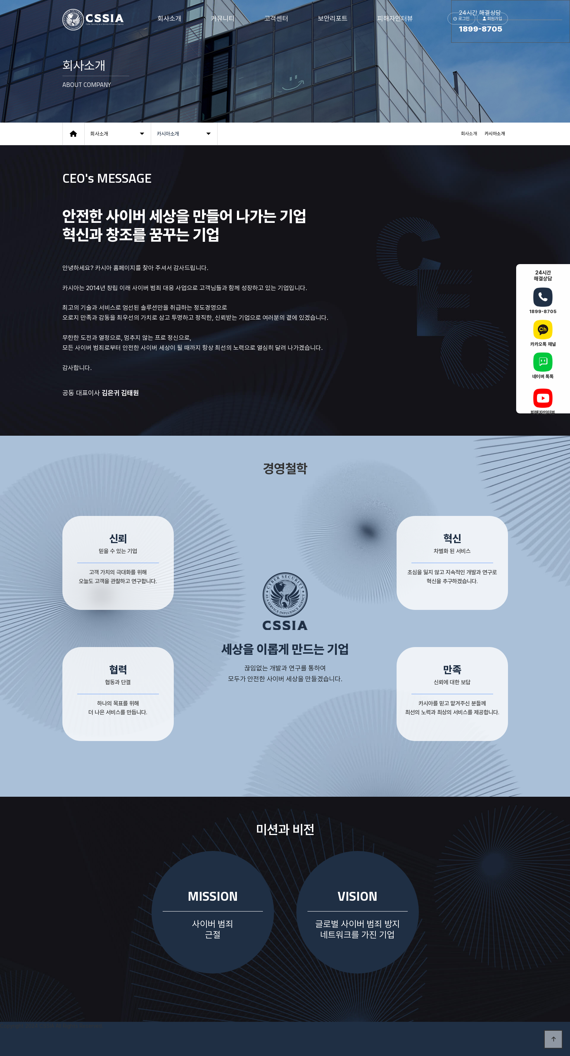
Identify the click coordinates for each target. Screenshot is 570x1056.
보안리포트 (333, 18)
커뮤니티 (223, 18)
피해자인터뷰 (395, 18)
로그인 (461, 18)
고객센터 (276, 18)
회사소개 (169, 18)
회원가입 (492, 18)
